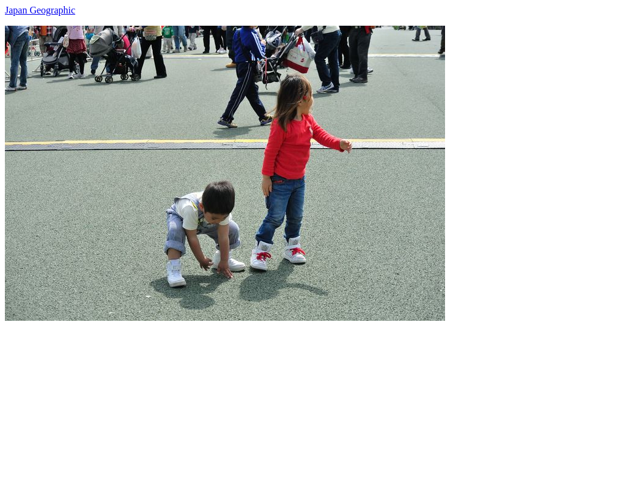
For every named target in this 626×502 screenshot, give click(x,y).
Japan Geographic (40, 10)
